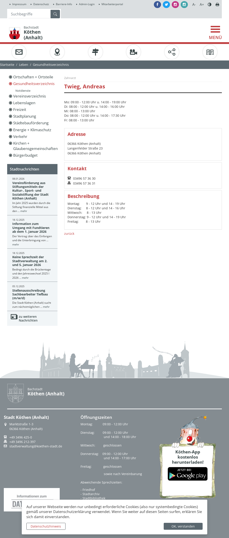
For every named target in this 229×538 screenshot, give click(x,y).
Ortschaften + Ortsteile (33, 76)
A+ (202, 4)
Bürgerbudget (25, 155)
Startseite (7, 64)
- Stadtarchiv (90, 494)
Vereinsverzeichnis (29, 96)
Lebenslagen (24, 102)
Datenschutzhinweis (46, 526)
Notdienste (22, 91)
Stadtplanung (24, 116)
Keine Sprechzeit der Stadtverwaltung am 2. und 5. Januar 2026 (29, 261)
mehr (23, 211)
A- (194, 4)
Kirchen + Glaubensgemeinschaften (35, 146)
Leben (23, 64)
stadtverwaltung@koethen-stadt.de (35, 446)
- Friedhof (88, 490)
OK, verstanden (183, 526)
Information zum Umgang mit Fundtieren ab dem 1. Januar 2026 (30, 228)
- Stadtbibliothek (93, 498)
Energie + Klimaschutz (32, 129)
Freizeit (19, 109)
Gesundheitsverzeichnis (34, 83)
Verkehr (20, 136)
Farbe (209, 4)
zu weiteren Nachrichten (28, 318)
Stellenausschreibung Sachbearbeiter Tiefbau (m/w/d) (30, 294)
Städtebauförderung (31, 122)
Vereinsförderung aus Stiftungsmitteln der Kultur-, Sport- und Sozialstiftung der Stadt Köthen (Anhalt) (30, 190)
